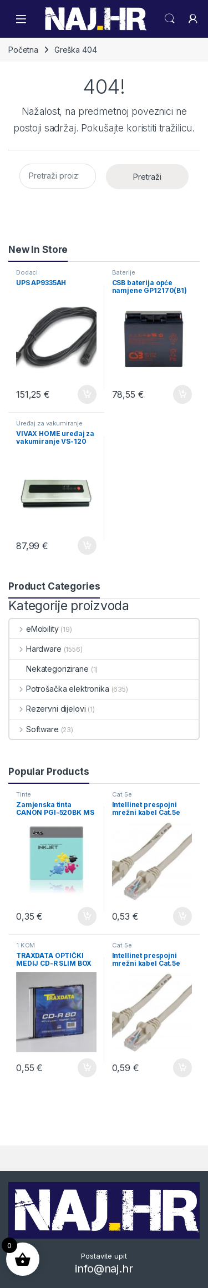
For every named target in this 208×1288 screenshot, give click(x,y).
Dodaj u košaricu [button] (87, 394)
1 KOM (25, 945)
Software (34, 729)
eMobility (34, 628)
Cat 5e (122, 794)
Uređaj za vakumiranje (49, 423)
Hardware (35, 648)
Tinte (23, 794)
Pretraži (147, 176)
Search (170, 19)
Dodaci (27, 272)
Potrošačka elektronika (59, 688)
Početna (23, 49)
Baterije (123, 272)
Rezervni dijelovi (47, 708)
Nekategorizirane (49, 668)
